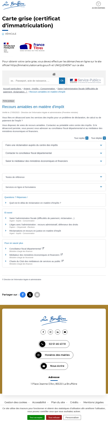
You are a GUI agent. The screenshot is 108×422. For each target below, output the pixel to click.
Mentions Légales (93, 402)
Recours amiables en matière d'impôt (47, 92)
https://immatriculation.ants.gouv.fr (30, 65)
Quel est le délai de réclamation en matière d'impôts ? (35, 203)
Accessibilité (39, 402)
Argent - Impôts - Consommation (40, 88)
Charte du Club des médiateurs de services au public (36, 261)
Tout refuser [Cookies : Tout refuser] (54, 417)
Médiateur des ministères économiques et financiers (36, 255)
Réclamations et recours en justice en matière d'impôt (35, 231)
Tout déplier (98, 138)
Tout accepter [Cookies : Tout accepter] (36, 417)
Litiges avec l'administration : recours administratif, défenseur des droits (43, 224)
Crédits (74, 402)
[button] (54, 145)
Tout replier (81, 138)
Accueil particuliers (12, 88)
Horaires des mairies (52, 355)
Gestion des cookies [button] (15, 402)
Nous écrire (52, 366)
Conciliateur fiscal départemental (26, 248)
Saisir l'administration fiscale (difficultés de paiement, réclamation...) (41, 218)
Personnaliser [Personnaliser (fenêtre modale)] (72, 417)
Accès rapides (98, 5)
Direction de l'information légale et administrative (22, 280)
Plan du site (58, 402)
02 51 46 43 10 (52, 344)
